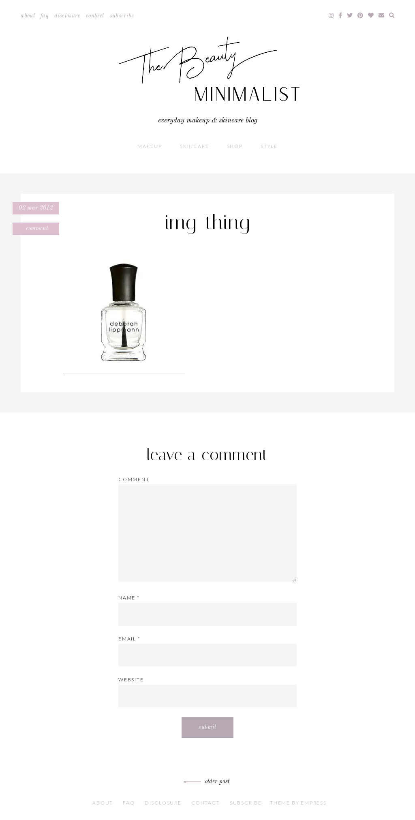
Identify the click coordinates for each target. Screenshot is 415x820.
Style (269, 146)
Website (131, 680)
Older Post (208, 781)
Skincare (194, 146)
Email (129, 639)
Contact (95, 16)
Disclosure (67, 16)
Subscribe (122, 16)
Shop (235, 146)
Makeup (149, 146)
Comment (36, 228)
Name (129, 598)
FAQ (45, 16)
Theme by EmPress (298, 803)
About (28, 16)
